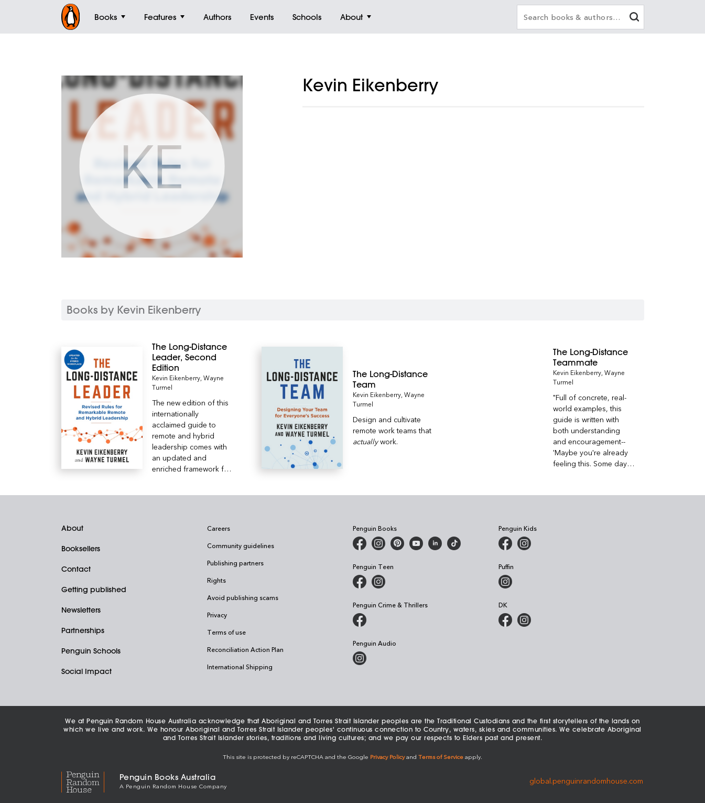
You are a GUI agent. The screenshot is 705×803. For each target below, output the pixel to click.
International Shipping (240, 666)
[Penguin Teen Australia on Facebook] (359, 581)
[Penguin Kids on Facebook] (505, 543)
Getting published (93, 589)
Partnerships (82, 630)
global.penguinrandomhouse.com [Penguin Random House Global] (586, 780)
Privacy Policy (387, 756)
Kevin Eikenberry (176, 377)
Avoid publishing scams (242, 597)
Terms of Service (440, 756)
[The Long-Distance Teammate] (593, 357)
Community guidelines (240, 545)
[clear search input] (634, 18)
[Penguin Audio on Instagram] (359, 658)
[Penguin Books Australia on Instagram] (378, 543)
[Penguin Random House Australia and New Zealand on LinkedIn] (435, 543)
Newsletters (81, 610)
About (72, 528)
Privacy (217, 614)
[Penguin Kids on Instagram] (524, 543)
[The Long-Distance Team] (393, 379)
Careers (218, 528)
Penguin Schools (91, 651)
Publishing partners (235, 563)
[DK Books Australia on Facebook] (505, 620)
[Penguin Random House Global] (90, 781)
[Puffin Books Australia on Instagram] (505, 581)
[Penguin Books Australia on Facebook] (359, 543)
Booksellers (80, 548)
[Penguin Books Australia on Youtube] (416, 543)
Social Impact (86, 671)
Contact (76, 569)
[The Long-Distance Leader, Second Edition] (192, 357)
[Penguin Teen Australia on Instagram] (378, 581)
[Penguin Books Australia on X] (397, 543)
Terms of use (226, 632)
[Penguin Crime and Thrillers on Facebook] (359, 620)
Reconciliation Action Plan (245, 649)
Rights (216, 580)
